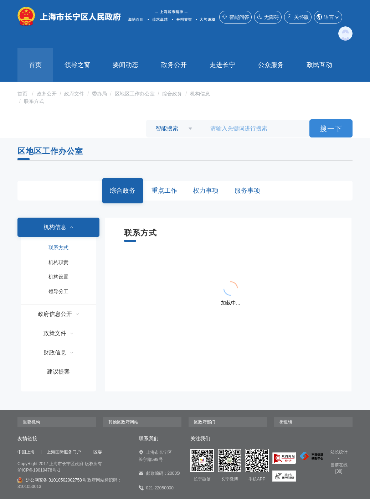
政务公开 (174, 64)
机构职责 (58, 262)
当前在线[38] (339, 468)
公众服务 (271, 64)
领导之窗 (77, 64)
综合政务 (172, 94)
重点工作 (164, 190)
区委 (97, 452)
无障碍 (268, 17)
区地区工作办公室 (135, 94)
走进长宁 (222, 64)
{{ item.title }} (160, 261)
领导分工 (58, 291)
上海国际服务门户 (64, 452)
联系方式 (34, 101)
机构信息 (200, 94)
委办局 (99, 94)
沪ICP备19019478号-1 (38, 470)
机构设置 (58, 277)
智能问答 (235, 17)
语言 (328, 17)
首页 (35, 64)
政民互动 (319, 64)
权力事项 (206, 190)
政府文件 (74, 94)
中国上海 (26, 452)
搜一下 (331, 128)
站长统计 (339, 451)
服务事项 (247, 190)
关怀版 (298, 17)
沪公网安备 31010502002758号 (51, 480)
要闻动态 (125, 64)
